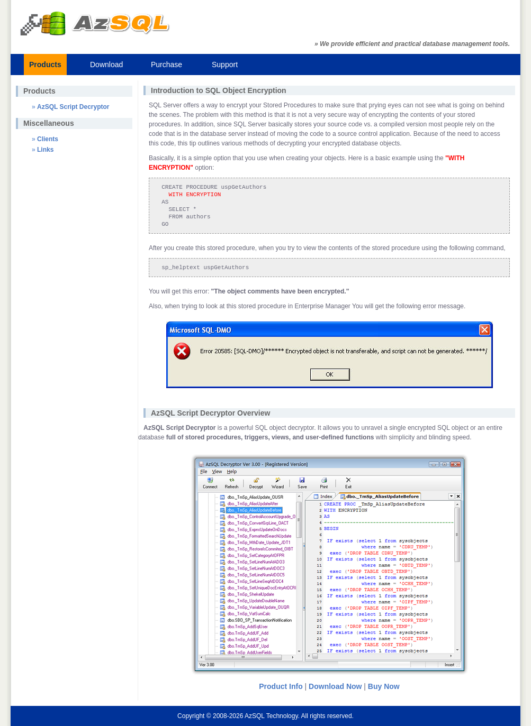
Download (106, 64)
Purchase (166, 64)
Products (45, 64)
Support (225, 64)
